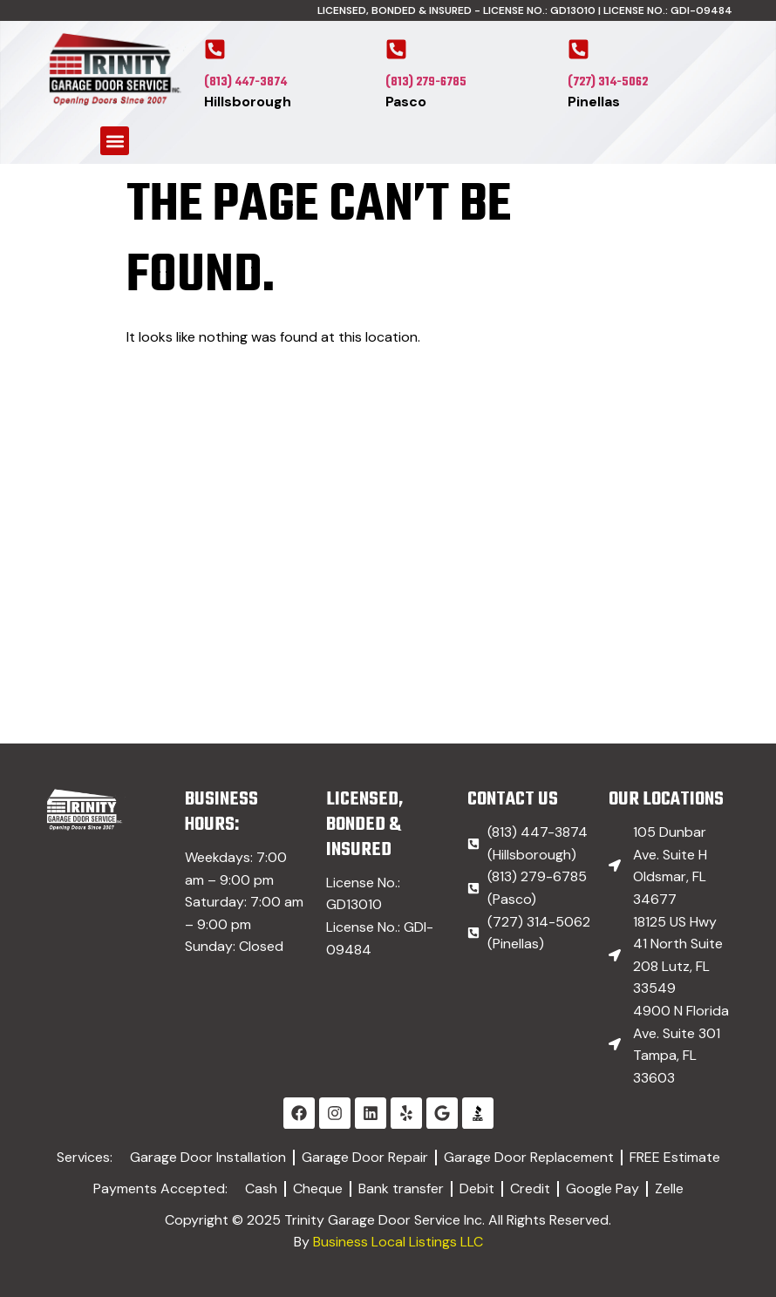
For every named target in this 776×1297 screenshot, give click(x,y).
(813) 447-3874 (245, 82)
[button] (114, 140)
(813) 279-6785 (425, 82)
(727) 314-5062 (608, 82)
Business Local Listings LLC (398, 1241)
